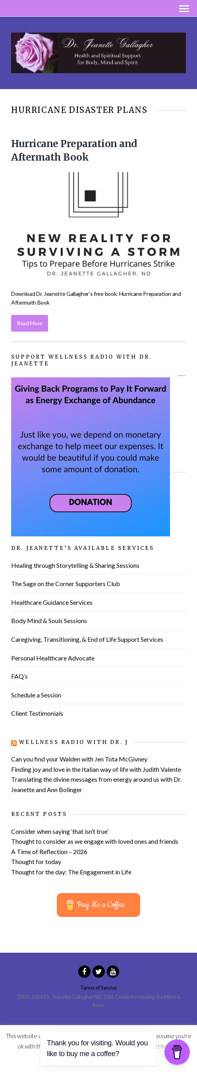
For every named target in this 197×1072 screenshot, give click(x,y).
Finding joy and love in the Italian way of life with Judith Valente (96, 769)
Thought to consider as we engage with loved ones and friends (94, 841)
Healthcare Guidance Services (52, 602)
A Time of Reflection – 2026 (49, 851)
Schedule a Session (36, 695)
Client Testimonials (37, 713)
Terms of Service (98, 988)
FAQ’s (19, 676)
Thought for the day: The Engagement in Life (71, 872)
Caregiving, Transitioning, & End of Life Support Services (87, 639)
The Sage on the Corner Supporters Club (65, 583)
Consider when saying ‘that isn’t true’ (59, 831)
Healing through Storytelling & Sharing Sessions (75, 565)
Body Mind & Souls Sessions (49, 620)
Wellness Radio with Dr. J (73, 742)
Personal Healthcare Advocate (53, 658)
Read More (29, 323)
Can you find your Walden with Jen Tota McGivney (79, 759)
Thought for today (36, 861)
